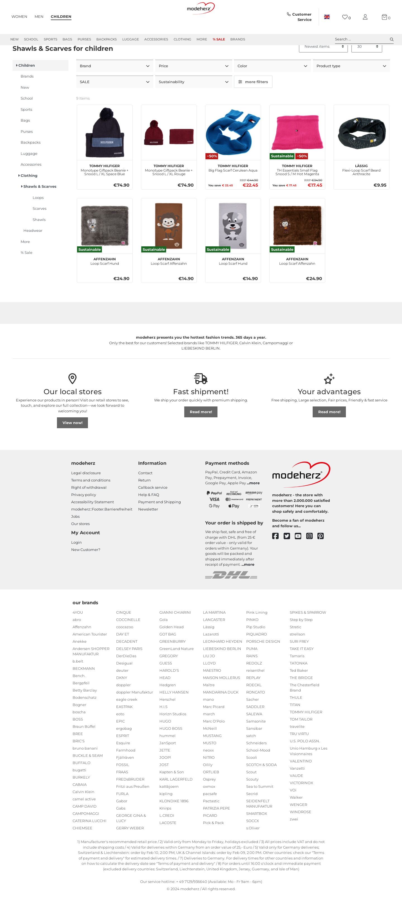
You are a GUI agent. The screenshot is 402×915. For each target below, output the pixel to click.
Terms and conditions (90, 500)
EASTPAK (124, 726)
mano (208, 719)
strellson (297, 654)
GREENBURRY (172, 661)
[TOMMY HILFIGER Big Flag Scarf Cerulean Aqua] (233, 152)
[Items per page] (366, 67)
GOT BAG (167, 654)
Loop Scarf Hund (104, 280)
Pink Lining (256, 632)
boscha (79, 731)
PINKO (252, 639)
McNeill (210, 748)
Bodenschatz (85, 717)
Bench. (79, 695)
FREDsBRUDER (130, 799)
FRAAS (122, 791)
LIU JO (209, 675)
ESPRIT (122, 755)
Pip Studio (255, 646)
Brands (237, 39)
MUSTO (209, 762)
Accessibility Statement (92, 521)
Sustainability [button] (172, 101)
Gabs (120, 828)
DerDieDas (126, 675)
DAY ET (122, 654)
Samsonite (256, 741)
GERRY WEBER (130, 848)
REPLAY (253, 697)
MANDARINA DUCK (220, 712)
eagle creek (126, 719)
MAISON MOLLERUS (221, 697)
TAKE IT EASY (302, 668)
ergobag (124, 748)
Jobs (75, 536)
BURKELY (81, 797)
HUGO (165, 741)
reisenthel (255, 690)
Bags (67, 39)
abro (77, 639)
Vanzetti (297, 788)
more (254, 502)
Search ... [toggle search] (364, 39)
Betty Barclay (85, 710)
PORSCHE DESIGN (263, 661)
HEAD (165, 697)
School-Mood (258, 770)
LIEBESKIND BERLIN (222, 668)
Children (61, 16)
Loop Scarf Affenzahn (169, 280)
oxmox (209, 806)
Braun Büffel (84, 746)
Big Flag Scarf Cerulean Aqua (233, 187)
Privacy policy (83, 514)
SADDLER (255, 726)
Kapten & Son (171, 791)
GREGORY (168, 675)
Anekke (80, 661)
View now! (73, 442)
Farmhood (125, 770)
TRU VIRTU (299, 753)
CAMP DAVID (85, 826)
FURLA (122, 813)
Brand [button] (86, 86)
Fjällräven (125, 777)
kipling (166, 813)
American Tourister (90, 654)
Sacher (252, 719)
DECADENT (126, 661)
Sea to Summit (259, 806)
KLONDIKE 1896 (173, 820)
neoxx (208, 770)
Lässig (208, 646)
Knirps (165, 828)
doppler (123, 704)
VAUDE (296, 795)
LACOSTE (167, 842)
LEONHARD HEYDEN (222, 661)
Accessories (156, 39)
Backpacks (106, 39)
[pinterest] (323, 556)
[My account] (366, 17)
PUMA (251, 668)
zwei (294, 839)
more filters (253, 101)
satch (251, 755)
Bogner (79, 724)
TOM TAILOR (301, 739)
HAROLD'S (169, 690)
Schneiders (256, 762)
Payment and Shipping (159, 521)
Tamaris (297, 675)
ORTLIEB (211, 791)
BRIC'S (79, 761)
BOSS (78, 739)
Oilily (207, 784)
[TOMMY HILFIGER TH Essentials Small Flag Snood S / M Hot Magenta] (297, 152)
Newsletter (148, 529)
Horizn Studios (172, 733)
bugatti (79, 790)
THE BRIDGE (301, 697)
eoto (120, 733)
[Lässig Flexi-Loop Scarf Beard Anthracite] (361, 152)
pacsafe (210, 813)
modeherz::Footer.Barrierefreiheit (101, 529)
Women (19, 16)
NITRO (209, 777)
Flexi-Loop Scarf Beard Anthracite (361, 189)
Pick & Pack (213, 842)
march (209, 733)
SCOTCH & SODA (261, 784)
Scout (251, 791)
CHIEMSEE (82, 848)
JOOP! (165, 777)
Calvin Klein (83, 811)
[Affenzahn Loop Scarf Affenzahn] (169, 245)
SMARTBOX (256, 833)
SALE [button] (85, 101)
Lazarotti (211, 654)
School (31, 39)
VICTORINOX (301, 802)
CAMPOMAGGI (86, 833)
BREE (78, 753)
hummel (167, 755)
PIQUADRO (256, 654)
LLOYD (209, 683)
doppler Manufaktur (134, 712)
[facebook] (278, 556)
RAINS (252, 675)
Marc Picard (213, 726)
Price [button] (164, 86)
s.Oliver (253, 848)
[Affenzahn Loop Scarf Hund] (104, 245)
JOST (164, 784)
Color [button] (243, 86)
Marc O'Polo (214, 741)
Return (144, 500)
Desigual (124, 683)
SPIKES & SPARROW (308, 632)
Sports (50, 39)
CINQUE (123, 632)
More (202, 39)
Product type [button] (329, 86)
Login (76, 562)
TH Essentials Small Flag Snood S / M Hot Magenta (297, 189)
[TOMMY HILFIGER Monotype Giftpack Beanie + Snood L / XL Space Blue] (104, 152)
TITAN (295, 724)
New (14, 39)
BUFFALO (81, 782)
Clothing (182, 39)
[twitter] (289, 556)
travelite (297, 746)
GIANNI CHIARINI (175, 632)
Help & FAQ (148, 514)
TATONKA (298, 683)
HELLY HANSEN (174, 712)
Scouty (252, 799)
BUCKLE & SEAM (88, 775)
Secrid (252, 813)
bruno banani (85, 768)
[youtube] (300, 556)
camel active (84, 819)
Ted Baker (299, 690)
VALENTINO (301, 781)
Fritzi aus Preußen (132, 806)
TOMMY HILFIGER (306, 731)
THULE (296, 717)
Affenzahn (82, 646)
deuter (122, 690)
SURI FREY (299, 661)
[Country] (327, 17)
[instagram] (312, 556)
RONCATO (255, 712)
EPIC (120, 741)
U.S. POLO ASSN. (305, 761)
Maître (209, 704)
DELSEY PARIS (129, 668)
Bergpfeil (81, 702)
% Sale (219, 39)
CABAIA (80, 804)
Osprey (209, 799)
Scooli (251, 777)
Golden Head (171, 646)
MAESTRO (212, 690)
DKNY (121, 697)
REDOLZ (254, 683)
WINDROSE (300, 831)
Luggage (130, 39)
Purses (84, 39)
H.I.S (163, 726)
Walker (296, 817)
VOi (293, 810)
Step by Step (301, 639)
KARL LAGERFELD (176, 799)
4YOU (78, 632)
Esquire (123, 762)
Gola (163, 639)
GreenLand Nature (176, 668)
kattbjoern (169, 806)
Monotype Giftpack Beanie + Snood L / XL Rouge (169, 189)
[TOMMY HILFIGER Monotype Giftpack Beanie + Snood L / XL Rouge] (169, 152)
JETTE (164, 770)
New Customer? (85, 569)
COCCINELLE (128, 639)
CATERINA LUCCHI (89, 840)
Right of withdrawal (89, 507)
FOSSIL (122, 784)
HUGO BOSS (170, 748)
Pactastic (211, 820)
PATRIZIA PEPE (216, 828)
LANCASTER (214, 639)
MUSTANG (212, 755)
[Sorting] (323, 67)
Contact (145, 492)
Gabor (121, 820)
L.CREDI (166, 835)
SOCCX (252, 840)
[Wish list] (346, 17)
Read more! (201, 431)
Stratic (295, 646)
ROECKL (254, 704)
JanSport (167, 762)
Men (39, 16)
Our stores (80, 543)
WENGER (298, 824)
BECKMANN (84, 688)
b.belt (78, 681)
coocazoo (124, 646)
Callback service (153, 507)
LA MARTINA (214, 632)
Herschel (167, 719)
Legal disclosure (86, 492)
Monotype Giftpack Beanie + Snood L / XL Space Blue (104, 189)
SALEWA (254, 733)
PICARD (210, 835)
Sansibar (254, 748)
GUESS (165, 683)
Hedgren (167, 704)
